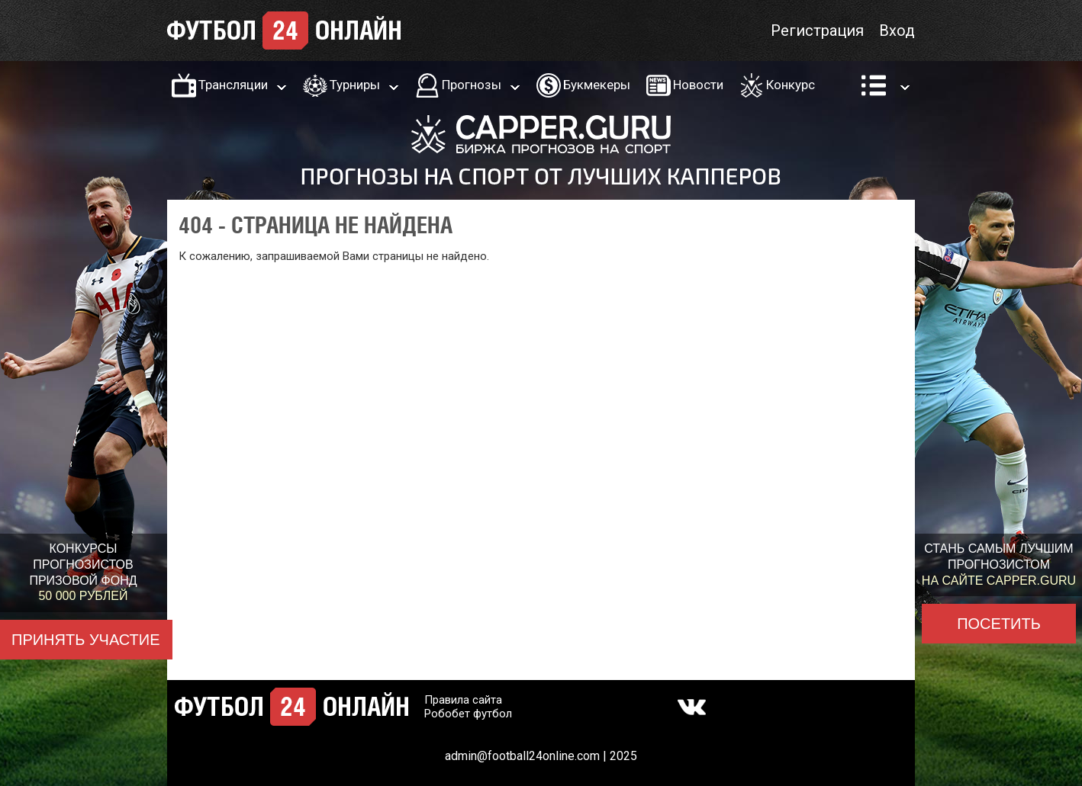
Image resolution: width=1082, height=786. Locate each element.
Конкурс (790, 84)
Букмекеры (596, 84)
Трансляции (233, 84)
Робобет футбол (468, 713)
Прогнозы (471, 84)
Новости (698, 84)
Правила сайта (463, 700)
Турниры (355, 84)
